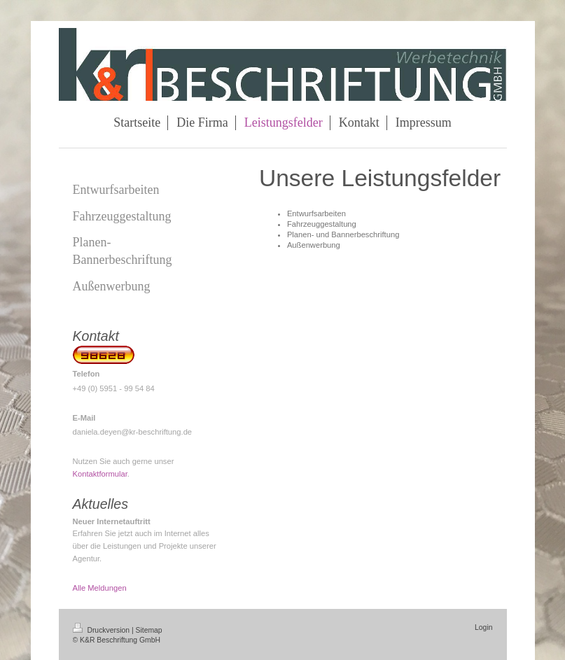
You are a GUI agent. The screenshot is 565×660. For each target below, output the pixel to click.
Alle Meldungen (100, 588)
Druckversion (102, 630)
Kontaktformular (100, 474)
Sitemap (149, 630)
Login (483, 627)
